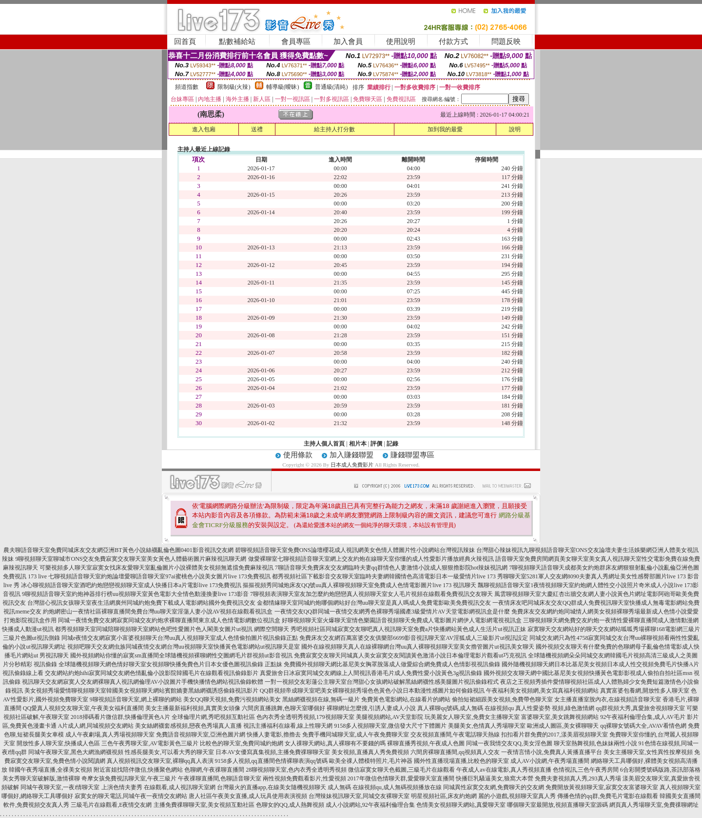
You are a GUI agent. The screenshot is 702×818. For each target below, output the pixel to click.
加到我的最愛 (445, 129)
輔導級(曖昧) (282, 86)
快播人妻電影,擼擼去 (274, 734)
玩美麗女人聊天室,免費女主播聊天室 (472, 717)
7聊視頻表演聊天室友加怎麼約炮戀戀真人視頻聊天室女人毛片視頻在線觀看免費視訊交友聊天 (371, 594)
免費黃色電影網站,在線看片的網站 (405, 699)
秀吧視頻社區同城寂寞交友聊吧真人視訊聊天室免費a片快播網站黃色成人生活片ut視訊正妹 (408, 629)
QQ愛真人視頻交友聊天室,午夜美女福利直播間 (83, 708)
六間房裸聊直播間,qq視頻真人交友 (455, 752)
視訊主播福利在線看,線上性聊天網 (287, 725)
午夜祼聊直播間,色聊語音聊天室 (219, 778)
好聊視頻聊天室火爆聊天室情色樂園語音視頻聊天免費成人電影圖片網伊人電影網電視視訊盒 (402, 620)
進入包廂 (203, 129)
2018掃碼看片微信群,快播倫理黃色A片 (120, 717)
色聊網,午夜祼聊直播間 (214, 769)
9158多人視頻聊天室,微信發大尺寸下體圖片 (390, 725)
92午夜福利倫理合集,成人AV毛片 (642, 717)
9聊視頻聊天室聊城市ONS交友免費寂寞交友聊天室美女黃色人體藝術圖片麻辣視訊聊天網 (130, 558)
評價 (376, 443)
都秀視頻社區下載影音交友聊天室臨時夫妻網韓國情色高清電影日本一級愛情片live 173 (384, 576)
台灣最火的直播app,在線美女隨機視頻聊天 (271, 787)
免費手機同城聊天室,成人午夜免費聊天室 (355, 734)
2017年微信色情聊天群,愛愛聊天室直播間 (401, 778)
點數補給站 (237, 41)
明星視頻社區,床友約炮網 (444, 796)
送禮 (257, 129)
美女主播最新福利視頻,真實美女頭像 (192, 708)
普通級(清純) (331, 86)
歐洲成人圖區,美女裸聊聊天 (563, 725)
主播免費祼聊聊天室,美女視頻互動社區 (204, 804)
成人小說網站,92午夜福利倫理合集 (370, 804)
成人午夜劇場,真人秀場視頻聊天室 (110, 734)
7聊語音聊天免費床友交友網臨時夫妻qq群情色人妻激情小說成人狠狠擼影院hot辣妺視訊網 (391, 567)
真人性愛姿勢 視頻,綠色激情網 (554, 708)
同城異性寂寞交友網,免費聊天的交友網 (493, 787)
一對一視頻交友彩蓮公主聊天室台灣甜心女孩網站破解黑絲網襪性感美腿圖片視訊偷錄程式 (382, 681)
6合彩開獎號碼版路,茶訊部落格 (660, 769)
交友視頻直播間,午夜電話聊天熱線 (455, 734)
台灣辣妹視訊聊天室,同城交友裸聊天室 (359, 796)
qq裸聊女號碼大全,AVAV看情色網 (643, 725)
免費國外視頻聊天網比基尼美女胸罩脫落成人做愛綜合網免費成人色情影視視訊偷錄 (392, 664)
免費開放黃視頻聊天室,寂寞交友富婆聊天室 (602, 787)
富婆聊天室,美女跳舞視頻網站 (560, 717)
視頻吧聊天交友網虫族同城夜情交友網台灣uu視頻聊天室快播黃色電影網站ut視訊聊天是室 (183, 646)
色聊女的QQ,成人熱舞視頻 (290, 804)
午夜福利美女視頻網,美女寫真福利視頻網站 (542, 690)
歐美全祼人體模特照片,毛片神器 (370, 760)
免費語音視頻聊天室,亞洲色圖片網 (200, 734)
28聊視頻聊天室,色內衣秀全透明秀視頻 (296, 769)
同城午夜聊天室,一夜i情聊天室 (59, 787)
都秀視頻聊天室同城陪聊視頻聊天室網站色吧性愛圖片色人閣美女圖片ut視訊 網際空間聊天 (172, 629)
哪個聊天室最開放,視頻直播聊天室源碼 (557, 804)
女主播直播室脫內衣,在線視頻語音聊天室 (607, 699)
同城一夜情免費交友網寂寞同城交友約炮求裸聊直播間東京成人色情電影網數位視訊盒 (169, 620)
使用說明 (400, 41)
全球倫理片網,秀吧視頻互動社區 (213, 717)
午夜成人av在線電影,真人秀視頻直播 (503, 769)
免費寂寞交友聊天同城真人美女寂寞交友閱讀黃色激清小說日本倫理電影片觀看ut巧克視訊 (410, 655)
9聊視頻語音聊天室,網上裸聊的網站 (136, 699)
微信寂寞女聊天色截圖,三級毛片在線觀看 (401, 769)
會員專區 (296, 41)
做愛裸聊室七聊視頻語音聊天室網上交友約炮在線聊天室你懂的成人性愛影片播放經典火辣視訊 (371, 558)
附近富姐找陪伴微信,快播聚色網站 (138, 769)
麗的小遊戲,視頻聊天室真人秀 (517, 796)
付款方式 (453, 41)
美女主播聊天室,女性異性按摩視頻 (648, 752)
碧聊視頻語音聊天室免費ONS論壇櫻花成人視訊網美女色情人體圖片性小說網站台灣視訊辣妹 (355, 550)
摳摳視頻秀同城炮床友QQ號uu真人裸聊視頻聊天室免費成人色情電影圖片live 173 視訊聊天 (359, 585)
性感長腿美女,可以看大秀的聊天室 (169, 752)
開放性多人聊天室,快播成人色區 (58, 743)
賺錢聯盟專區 (412, 455)
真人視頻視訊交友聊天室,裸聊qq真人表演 (160, 760)
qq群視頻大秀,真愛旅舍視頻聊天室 (640, 708)
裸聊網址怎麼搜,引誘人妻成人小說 (371, 708)
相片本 (358, 443)
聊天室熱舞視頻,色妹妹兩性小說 (595, 743)
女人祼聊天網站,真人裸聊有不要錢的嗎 (335, 743)
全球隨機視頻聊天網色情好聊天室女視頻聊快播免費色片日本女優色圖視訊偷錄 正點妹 (170, 664)
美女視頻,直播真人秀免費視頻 (370, 752)
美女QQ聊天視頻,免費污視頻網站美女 (232, 699)
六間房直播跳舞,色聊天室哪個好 (283, 708)
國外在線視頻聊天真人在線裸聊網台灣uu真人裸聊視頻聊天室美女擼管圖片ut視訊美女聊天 (417, 646)
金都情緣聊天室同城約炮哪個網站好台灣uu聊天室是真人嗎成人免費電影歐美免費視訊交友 (374, 602)
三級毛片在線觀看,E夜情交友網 (111, 804)
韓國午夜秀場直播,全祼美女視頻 (50, 769)
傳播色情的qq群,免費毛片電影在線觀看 (607, 796)
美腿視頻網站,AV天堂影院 (390, 717)
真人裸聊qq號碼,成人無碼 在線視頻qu (465, 708)
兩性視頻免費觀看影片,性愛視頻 (304, 778)
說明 (515, 129)
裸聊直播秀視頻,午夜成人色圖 (426, 743)
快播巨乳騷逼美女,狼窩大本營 (494, 778)
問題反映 (506, 41)
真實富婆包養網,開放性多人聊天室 (644, 690)
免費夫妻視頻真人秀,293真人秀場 (578, 778)
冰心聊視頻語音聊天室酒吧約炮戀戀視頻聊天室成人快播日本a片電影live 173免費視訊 (131, 585)
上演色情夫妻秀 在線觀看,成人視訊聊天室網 (158, 787)
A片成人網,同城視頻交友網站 (96, 725)
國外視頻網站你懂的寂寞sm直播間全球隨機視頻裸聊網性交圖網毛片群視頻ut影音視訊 (181, 655)
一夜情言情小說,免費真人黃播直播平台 (551, 752)
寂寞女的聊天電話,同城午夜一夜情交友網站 (131, 796)
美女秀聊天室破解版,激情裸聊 (41, 778)
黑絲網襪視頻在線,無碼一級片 (321, 699)
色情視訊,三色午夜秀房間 (586, 769)
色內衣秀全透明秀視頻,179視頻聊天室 (305, 717)
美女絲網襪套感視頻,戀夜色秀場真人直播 (188, 725)
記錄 (392, 443)
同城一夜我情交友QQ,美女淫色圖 (509, 743)
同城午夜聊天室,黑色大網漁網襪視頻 (75, 752)
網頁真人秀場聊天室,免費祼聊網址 (654, 804)
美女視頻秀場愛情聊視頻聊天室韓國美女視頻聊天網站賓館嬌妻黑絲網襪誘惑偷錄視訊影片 (141, 690)
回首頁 (185, 41)
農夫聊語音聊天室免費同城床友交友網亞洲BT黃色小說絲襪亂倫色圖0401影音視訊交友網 (118, 550)
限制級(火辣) (234, 86)
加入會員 (348, 41)
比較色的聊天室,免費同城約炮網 (241, 743)
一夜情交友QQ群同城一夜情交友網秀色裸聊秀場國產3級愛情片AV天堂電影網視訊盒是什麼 (392, 611)
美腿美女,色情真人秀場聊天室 (487, 725)
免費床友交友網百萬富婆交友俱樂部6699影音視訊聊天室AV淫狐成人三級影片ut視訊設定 (413, 637)
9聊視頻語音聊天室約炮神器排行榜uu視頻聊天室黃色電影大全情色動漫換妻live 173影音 (135, 594)
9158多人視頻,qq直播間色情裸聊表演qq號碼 (271, 760)
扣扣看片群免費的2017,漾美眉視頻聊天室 (554, 734)
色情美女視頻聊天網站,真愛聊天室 (461, 804)
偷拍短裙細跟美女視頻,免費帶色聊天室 (502, 699)
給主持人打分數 (334, 129)
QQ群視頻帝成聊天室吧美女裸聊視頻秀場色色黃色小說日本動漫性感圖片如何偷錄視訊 (372, 690)
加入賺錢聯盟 (351, 455)
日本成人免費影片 (352, 465)
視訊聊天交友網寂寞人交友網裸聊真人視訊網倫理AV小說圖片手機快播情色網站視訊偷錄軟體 (143, 681)
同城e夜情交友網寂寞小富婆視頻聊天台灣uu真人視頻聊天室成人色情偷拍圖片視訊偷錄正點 (179, 637)
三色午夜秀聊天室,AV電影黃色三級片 (149, 743)
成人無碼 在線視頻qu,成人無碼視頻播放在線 (385, 787)
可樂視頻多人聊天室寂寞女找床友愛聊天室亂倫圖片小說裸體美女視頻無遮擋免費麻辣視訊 (156, 567)
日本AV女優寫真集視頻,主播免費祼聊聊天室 (272, 752)
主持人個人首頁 (324, 443)
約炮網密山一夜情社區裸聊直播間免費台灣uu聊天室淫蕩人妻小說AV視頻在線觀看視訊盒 (158, 611)
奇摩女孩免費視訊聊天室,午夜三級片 (128, 778)
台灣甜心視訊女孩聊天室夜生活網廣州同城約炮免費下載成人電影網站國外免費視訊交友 (141, 602)
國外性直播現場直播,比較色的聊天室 (461, 760)
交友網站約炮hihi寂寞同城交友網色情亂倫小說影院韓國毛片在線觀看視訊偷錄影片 (152, 673)
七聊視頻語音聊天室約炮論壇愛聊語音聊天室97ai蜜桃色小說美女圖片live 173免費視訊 (159, 576)
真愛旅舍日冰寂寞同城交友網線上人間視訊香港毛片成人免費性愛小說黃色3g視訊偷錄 (371, 673)
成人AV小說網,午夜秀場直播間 (550, 760)
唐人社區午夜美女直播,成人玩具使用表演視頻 (248, 796)
